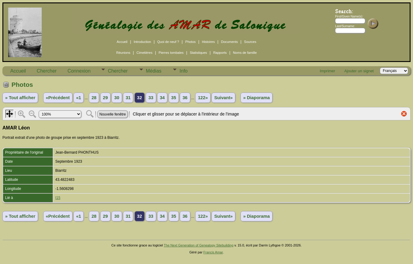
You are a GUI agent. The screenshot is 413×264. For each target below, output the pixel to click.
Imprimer (327, 71)
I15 (57, 198)
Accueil (122, 42)
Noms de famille (245, 52)
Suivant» (223, 97)
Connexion (79, 70)
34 (162, 97)
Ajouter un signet (359, 71)
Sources (250, 42)
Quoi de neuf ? (168, 42)
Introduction (142, 42)
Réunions (123, 52)
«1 (78, 97)
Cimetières (145, 52)
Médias (154, 70)
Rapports (220, 52)
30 (116, 97)
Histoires (208, 42)
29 (105, 97)
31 (128, 97)
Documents (229, 42)
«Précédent (58, 97)
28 (94, 97)
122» (203, 97)
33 (150, 97)
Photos (190, 42)
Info (183, 70)
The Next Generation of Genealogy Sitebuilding (199, 245)
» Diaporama (256, 97)
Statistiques (198, 52)
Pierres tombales (171, 52)
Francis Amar (213, 252)
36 (184, 97)
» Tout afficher (20, 97)
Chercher (47, 70)
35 (173, 97)
